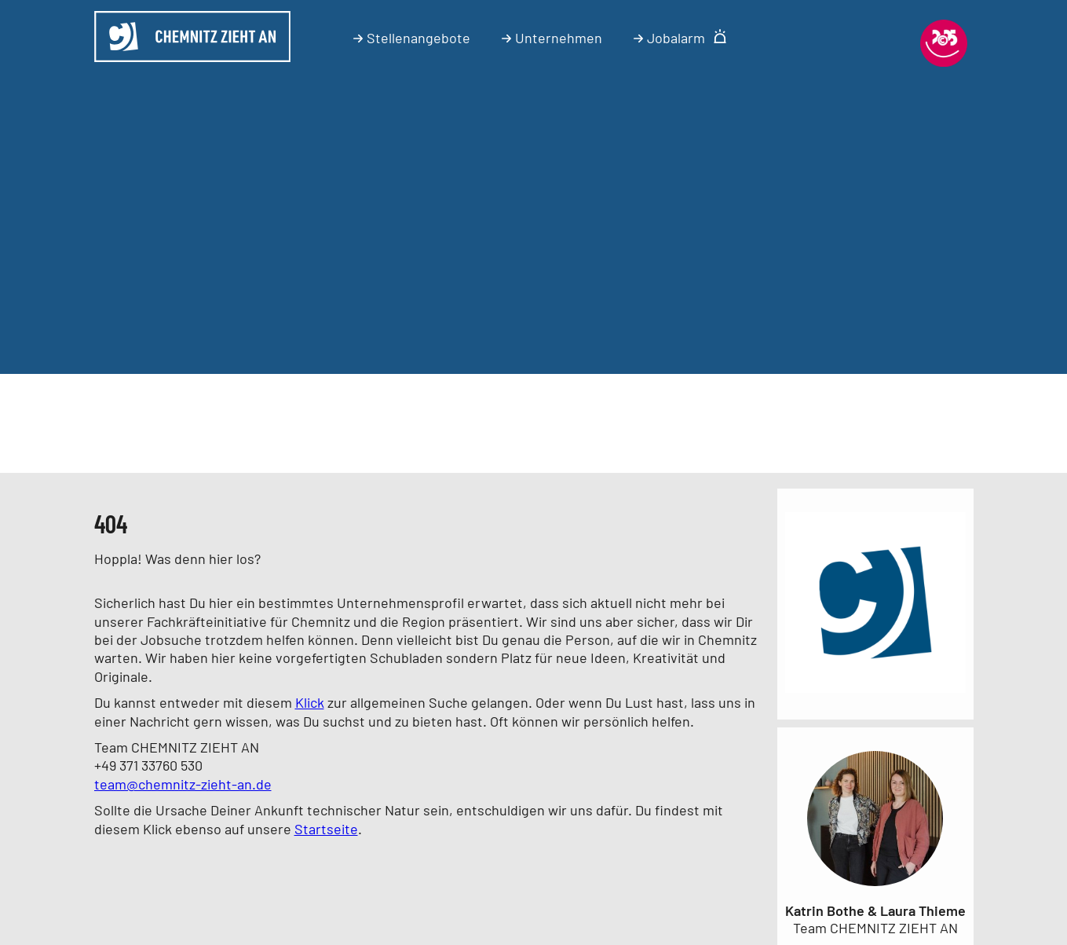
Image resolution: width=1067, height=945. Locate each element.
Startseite (326, 828)
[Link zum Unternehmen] (875, 695)
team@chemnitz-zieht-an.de (183, 784)
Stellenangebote (411, 37)
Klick (309, 702)
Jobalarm (680, 37)
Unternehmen (552, 37)
